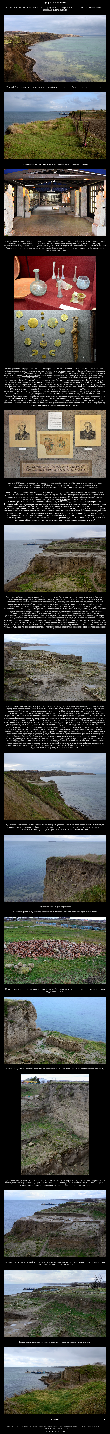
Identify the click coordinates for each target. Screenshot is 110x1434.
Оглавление (55, 1419)
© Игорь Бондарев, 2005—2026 (55, 1431)
